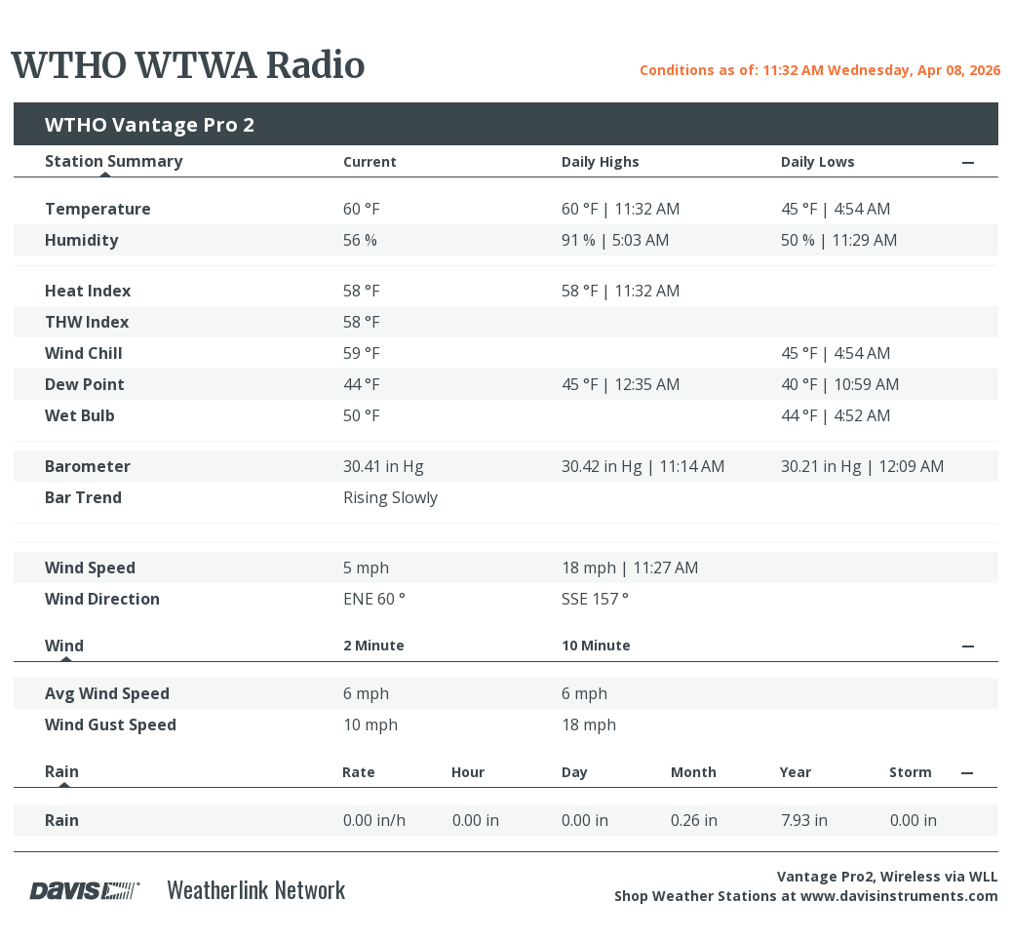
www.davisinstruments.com (899, 895)
